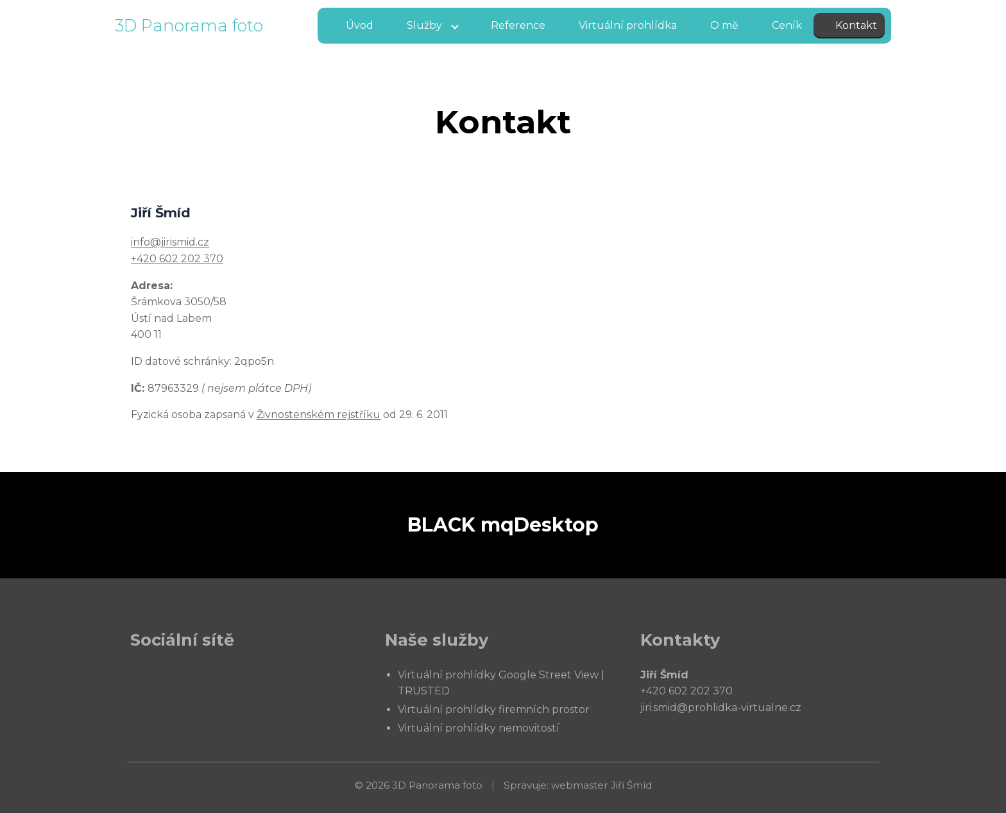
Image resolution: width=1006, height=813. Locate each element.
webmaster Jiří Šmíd (601, 785)
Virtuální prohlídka (628, 25)
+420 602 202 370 (177, 259)
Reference (518, 25)
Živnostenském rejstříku (318, 414)
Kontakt (856, 25)
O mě (724, 25)
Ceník (787, 25)
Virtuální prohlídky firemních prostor (494, 709)
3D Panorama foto (189, 25)
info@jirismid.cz (170, 242)
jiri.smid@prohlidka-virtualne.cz (720, 707)
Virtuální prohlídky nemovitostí (478, 728)
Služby (424, 25)
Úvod (359, 25)
